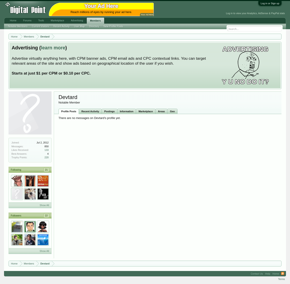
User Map (79, 26)
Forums (27, 20)
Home (13, 20)
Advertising (77, 20)
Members (95, 20)
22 (46, 215)
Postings (109, 111)
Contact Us (257, 273)
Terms (281, 279)
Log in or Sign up (270, 3)
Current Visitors (40, 26)
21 (46, 169)
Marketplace (146, 111)
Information (127, 111)
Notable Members (18, 26)
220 (47, 157)
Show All (44, 205)
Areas (161, 111)
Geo (172, 111)
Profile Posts (68, 111)
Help (267, 273)
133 (47, 150)
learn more (53, 48)
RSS (282, 273)
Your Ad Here (147, 14)
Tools (41, 20)
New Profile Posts (113, 26)
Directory (94, 26)
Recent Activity (90, 111)
